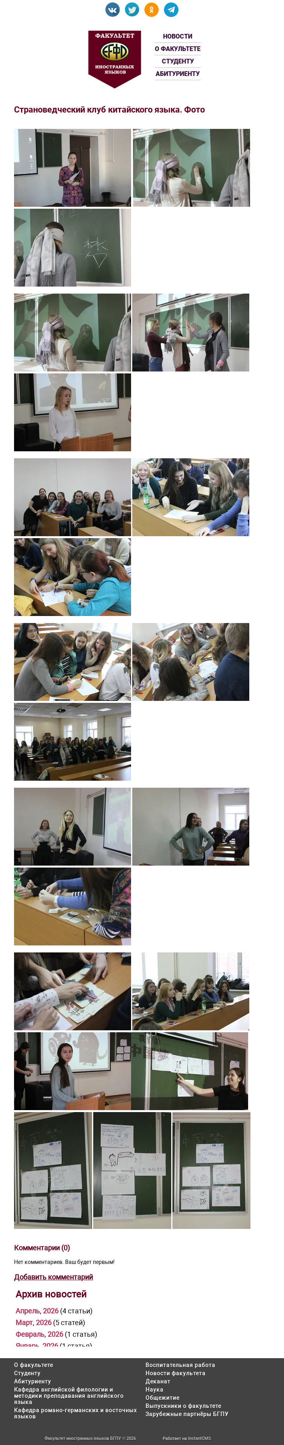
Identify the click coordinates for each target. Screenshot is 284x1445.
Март (24, 1322)
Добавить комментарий (53, 1277)
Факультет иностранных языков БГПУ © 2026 (90, 1438)
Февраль (30, 1334)
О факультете (178, 49)
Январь (27, 1346)
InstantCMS (199, 1438)
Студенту (178, 61)
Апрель (28, 1311)
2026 (51, 1311)
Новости (177, 36)
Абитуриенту (178, 73)
